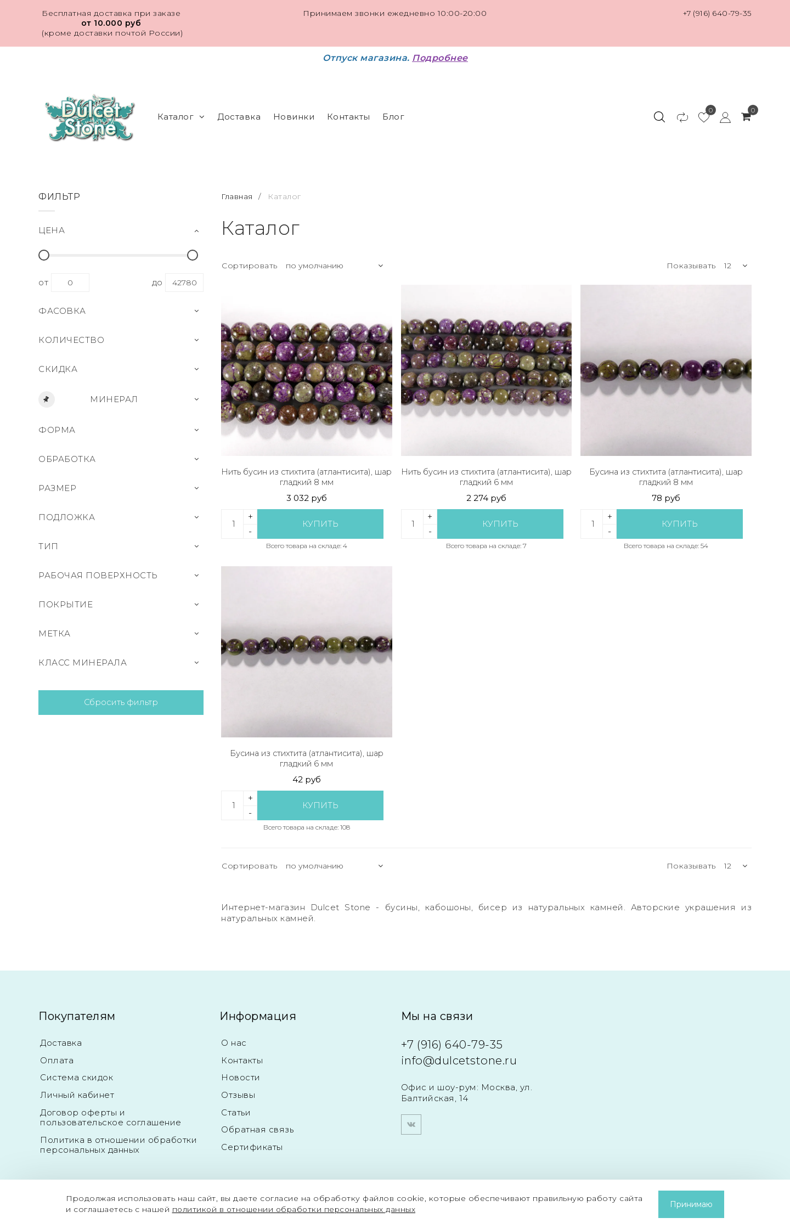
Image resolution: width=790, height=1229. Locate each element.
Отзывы (238, 1092)
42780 (184, 277)
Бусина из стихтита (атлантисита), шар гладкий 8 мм (666, 472)
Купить (320, 519)
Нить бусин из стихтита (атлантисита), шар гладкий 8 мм (306, 472)
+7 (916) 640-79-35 (716, 13)
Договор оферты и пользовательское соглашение (111, 1114)
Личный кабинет (77, 1092)
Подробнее (440, 58)
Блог (393, 114)
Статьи (236, 1109)
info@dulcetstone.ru (463, 1057)
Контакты (348, 114)
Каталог (181, 114)
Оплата (57, 1057)
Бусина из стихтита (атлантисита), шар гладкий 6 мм (306, 754)
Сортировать (250, 261)
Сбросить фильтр (121, 697)
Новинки (294, 114)
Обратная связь (257, 1127)
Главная (238, 191)
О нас (234, 1039)
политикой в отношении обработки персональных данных (297, 1209)
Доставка (239, 114)
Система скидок (76, 1074)
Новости (241, 1074)
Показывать (691, 261)
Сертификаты (252, 1145)
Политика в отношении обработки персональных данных (118, 1142)
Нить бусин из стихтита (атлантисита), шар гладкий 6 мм (486, 472)
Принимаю (691, 1204)
